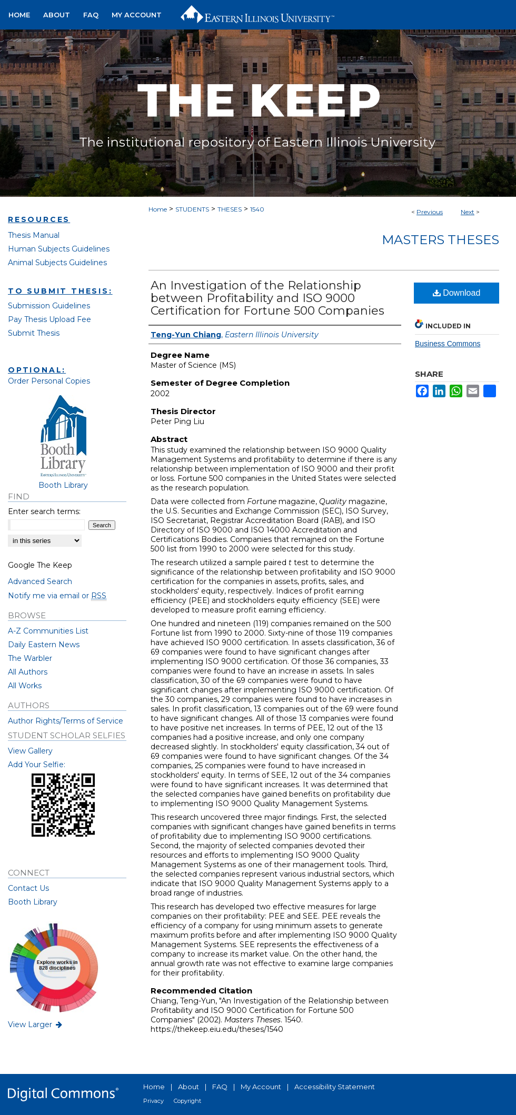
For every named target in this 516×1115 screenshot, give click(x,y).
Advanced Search (40, 581)
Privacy (153, 1100)
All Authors (27, 672)
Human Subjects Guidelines (59, 249)
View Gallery (30, 751)
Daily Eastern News (44, 644)
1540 (257, 209)
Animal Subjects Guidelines (57, 262)
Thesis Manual (33, 235)
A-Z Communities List (48, 631)
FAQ (219, 1086)
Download (457, 292)
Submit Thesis (33, 333)
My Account (261, 1086)
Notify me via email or (57, 595)
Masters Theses (440, 239)
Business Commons (448, 343)
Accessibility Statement (334, 1086)
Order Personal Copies (49, 381)
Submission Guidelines (49, 305)
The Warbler (30, 658)
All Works (25, 685)
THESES (229, 209)
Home (157, 209)
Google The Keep (40, 565)
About (188, 1086)
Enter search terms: (44, 511)
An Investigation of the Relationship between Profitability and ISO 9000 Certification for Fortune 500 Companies (267, 298)
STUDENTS (192, 209)
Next (467, 212)
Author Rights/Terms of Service (65, 721)
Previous (429, 212)
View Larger (36, 1024)
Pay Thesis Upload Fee (49, 319)
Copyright (187, 1100)
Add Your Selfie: (36, 764)
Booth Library (32, 902)
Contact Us (28, 888)
